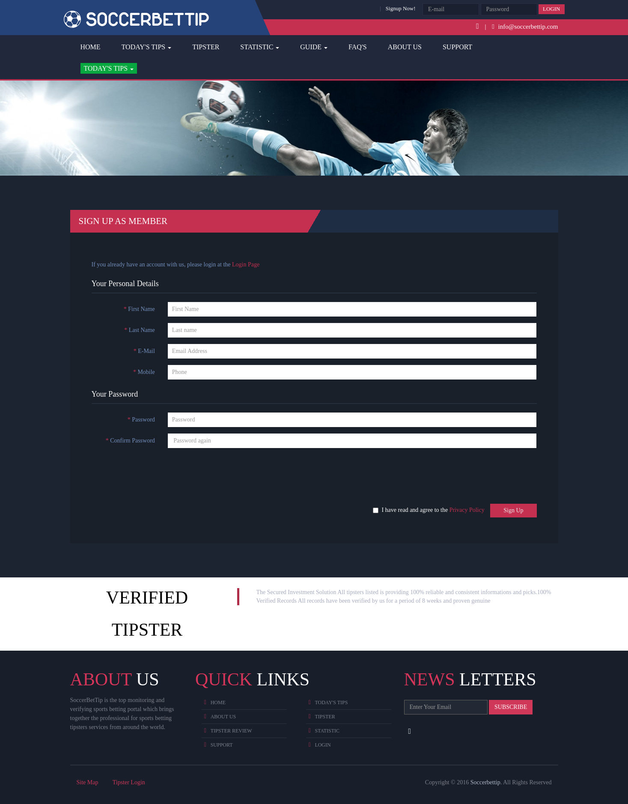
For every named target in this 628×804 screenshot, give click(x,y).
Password (141, 419)
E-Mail (144, 351)
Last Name (139, 330)
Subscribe (510, 707)
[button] (109, 68)
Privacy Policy (467, 510)
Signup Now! (401, 8)
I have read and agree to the (430, 510)
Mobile (144, 372)
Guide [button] (313, 47)
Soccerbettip (485, 782)
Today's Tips (331, 702)
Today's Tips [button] (147, 47)
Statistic (327, 731)
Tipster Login (129, 782)
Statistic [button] (259, 47)
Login (551, 9)
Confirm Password (130, 440)
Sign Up (513, 510)
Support (457, 47)
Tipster (205, 47)
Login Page (245, 264)
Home (90, 47)
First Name (139, 309)
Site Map (87, 782)
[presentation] (150, 471)
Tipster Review (231, 731)
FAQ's (357, 47)
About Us (405, 47)
